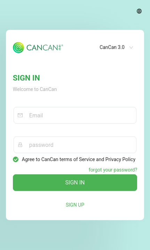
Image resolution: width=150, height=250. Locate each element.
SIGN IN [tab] (26, 78)
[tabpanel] (75, 125)
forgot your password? (113, 170)
